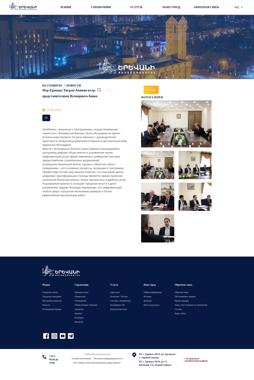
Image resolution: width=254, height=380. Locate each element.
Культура (148, 300)
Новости (73, 85)
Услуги (136, 7)
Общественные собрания (86, 304)
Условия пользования (81, 358)
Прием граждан (182, 300)
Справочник (101, 7)
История (147, 296)
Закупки (78, 313)
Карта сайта (180, 313)
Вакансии (79, 321)
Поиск (151, 89)
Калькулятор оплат (118, 309)
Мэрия (66, 7)
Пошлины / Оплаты (119, 296)
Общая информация (153, 292)
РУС (237, 7)
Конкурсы (79, 317)
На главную (52, 85)
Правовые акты (81, 292)
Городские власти (50, 292)
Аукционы (79, 309)
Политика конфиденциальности (108, 358)
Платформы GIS (117, 304)
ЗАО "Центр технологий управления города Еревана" (97, 362)
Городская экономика (51, 296)
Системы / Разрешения (120, 300)
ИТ (46, 117)
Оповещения (80, 300)
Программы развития (52, 300)
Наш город (171, 7)
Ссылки (178, 309)
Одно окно (115, 292)
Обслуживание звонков (185, 296)
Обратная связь (206, 7)
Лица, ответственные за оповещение (191, 304)
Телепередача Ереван (51, 309)
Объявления (80, 296)
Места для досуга (152, 304)
